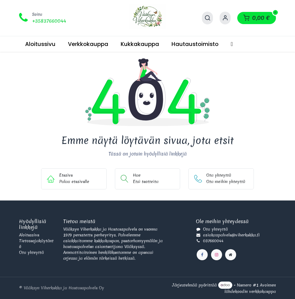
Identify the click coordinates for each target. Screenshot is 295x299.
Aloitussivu (29, 235)
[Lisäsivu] (230, 254)
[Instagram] (216, 254)
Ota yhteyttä (31, 252)
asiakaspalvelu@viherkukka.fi (231, 235)
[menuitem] (40, 44)
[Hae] (207, 18)
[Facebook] (202, 254)
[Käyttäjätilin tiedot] (225, 18)
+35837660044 (49, 20)
